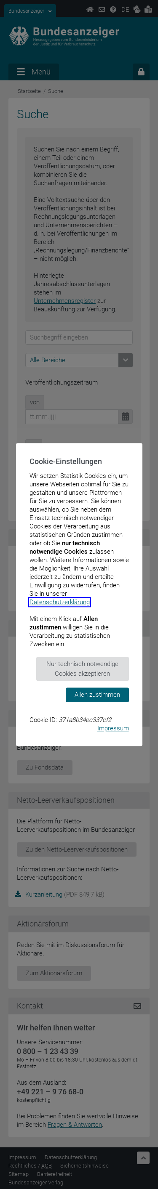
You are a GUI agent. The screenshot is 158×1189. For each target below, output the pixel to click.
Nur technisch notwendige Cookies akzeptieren (82, 668)
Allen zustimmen (97, 694)
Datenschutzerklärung (59, 602)
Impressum (113, 728)
